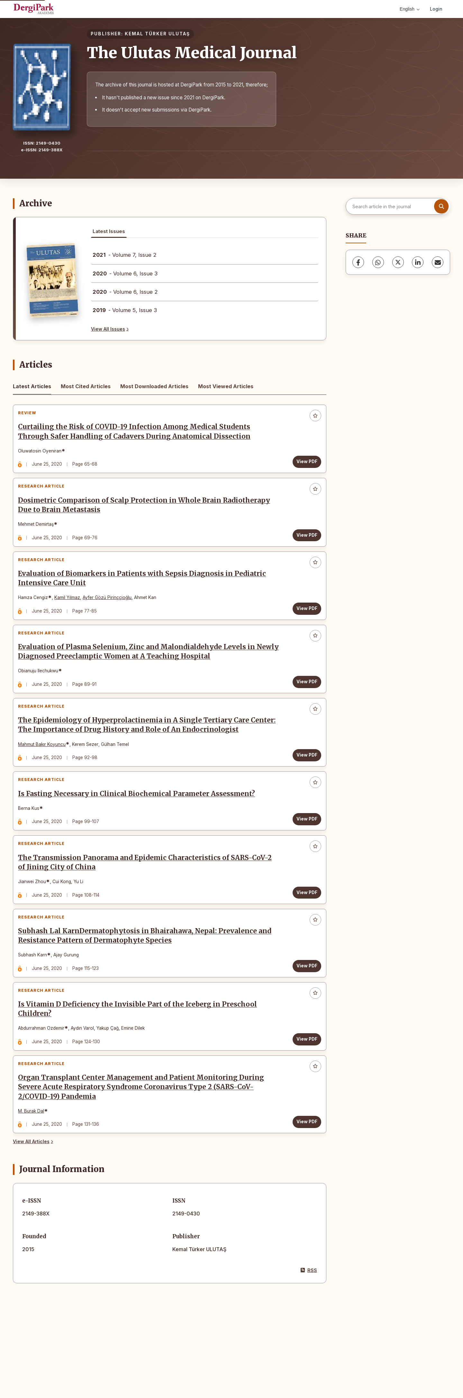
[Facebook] (358, 262)
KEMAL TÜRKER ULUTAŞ (157, 33)
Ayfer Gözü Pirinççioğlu (110, 613)
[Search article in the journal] (397, 206)
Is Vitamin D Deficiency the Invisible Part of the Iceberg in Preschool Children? (140, 1062)
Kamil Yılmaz (70, 613)
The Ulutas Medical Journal (192, 52)
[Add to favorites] (312, 419)
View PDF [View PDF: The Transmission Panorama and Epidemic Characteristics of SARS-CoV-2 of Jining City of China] (303, 933)
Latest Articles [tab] (32, 386)
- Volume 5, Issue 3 (125, 310)
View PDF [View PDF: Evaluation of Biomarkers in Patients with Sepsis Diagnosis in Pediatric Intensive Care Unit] (303, 624)
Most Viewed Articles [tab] (225, 386)
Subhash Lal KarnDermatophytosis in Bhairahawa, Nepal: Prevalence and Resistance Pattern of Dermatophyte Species (148, 983)
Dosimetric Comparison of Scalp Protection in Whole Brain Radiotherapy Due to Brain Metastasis (147, 514)
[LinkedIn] (417, 262)
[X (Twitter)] (398, 262)
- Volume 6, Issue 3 (125, 273)
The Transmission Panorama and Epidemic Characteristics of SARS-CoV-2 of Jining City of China (148, 903)
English (410, 9)
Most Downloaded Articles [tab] (154, 386)
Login (436, 9)
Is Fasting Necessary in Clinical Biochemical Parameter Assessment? (139, 828)
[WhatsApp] (378, 262)
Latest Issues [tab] (109, 231)
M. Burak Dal (34, 1171)
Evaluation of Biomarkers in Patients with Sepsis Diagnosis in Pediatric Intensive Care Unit (145, 594)
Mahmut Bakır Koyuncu (45, 772)
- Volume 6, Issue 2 (125, 292)
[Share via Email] (437, 262)
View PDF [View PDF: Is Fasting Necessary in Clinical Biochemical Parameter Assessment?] (303, 853)
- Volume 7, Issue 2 (125, 255)
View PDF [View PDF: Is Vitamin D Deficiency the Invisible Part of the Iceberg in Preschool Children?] (303, 1092)
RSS (309, 1333)
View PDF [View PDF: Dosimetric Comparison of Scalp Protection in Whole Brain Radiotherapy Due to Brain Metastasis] (303, 544)
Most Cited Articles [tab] (86, 386)
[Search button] (441, 206)
